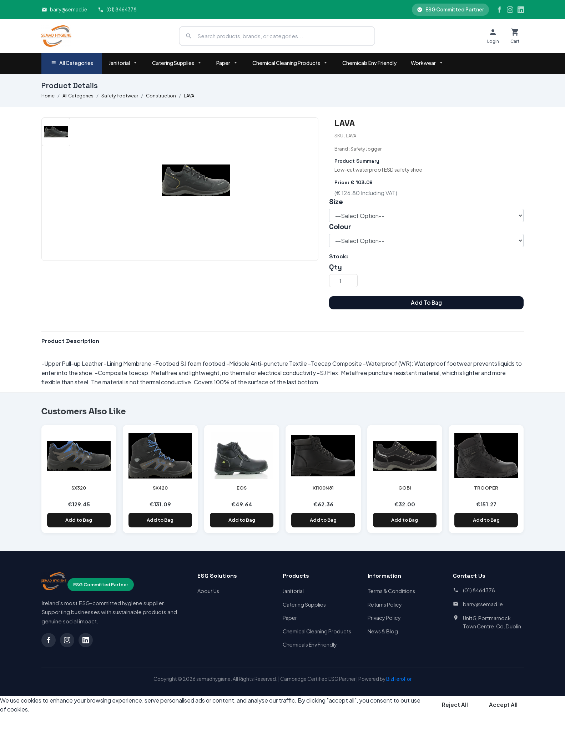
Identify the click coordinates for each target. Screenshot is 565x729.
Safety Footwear (119, 95)
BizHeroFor (399, 679)
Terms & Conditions (391, 591)
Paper (227, 63)
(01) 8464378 (117, 9)
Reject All (455, 704)
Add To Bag (426, 302)
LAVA (189, 95)
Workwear (427, 63)
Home (48, 95)
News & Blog (383, 631)
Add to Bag (78, 520)
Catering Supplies (177, 63)
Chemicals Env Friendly (369, 63)
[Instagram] (510, 9)
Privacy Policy (384, 617)
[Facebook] (499, 9)
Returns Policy (385, 604)
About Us (208, 591)
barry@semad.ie (64, 9)
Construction (161, 95)
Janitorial (123, 63)
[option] (56, 132)
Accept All (503, 704)
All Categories (71, 63)
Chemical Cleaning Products (290, 63)
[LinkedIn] (521, 9)
